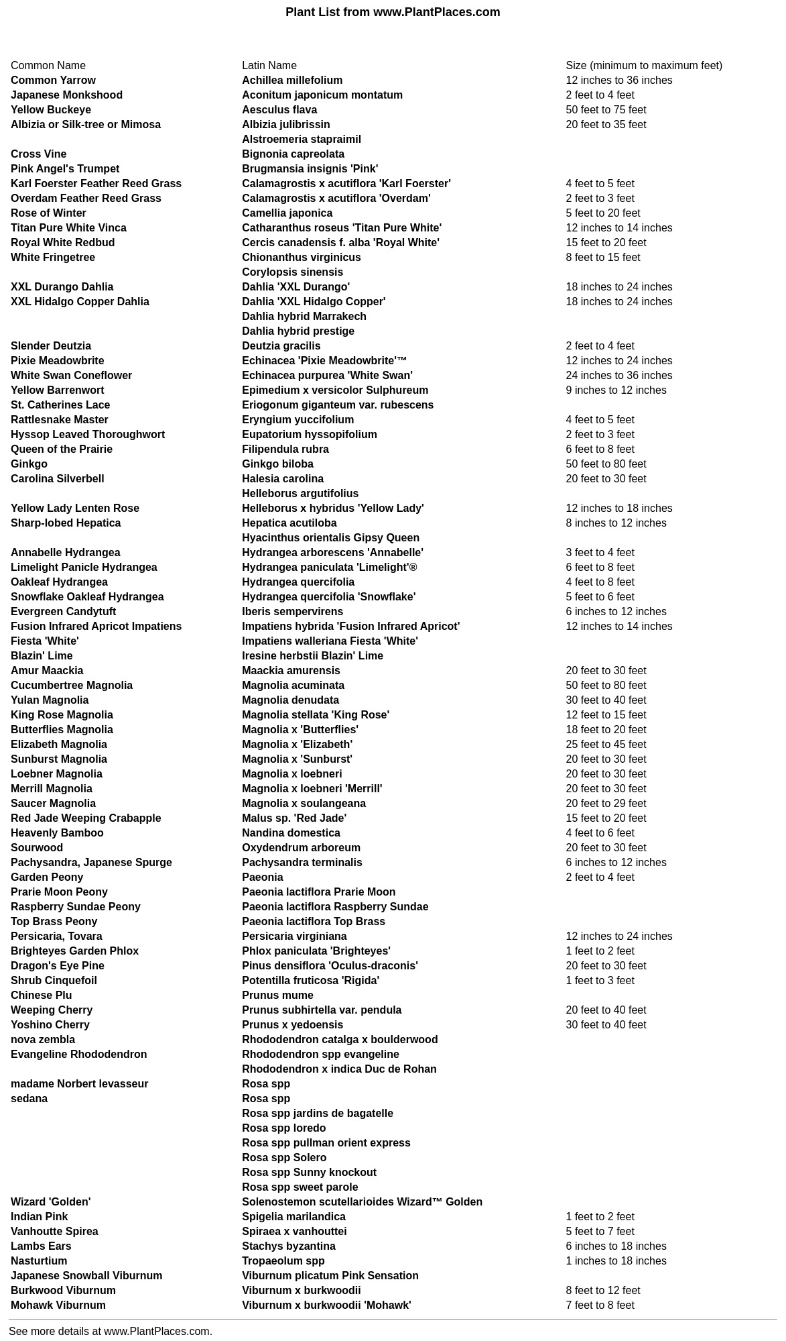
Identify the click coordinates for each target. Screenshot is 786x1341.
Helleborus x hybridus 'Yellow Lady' (333, 508)
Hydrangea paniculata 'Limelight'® (329, 567)
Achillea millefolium (292, 80)
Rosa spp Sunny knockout (309, 1172)
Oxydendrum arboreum (301, 847)
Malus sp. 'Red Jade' (294, 818)
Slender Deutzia (51, 346)
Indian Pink (39, 1216)
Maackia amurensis (291, 670)
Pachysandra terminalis (302, 862)
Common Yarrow (53, 80)
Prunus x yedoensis (292, 1024)
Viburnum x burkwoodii (301, 1290)
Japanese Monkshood (67, 95)
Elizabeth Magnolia (59, 744)
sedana (29, 1098)
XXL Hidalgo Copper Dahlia (80, 301)
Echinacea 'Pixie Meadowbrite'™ (324, 360)
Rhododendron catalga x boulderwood (340, 1039)
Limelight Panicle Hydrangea (84, 567)
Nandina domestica (291, 833)
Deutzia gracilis (281, 346)
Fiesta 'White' (45, 641)
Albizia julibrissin (286, 124)
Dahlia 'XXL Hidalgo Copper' (313, 301)
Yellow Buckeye (51, 109)
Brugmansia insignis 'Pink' (310, 168)
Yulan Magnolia (49, 700)
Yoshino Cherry (50, 1024)
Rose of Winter (48, 213)
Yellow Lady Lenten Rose (75, 508)
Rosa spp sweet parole (300, 1187)
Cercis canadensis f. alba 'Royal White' (341, 242)
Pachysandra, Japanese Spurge (91, 862)
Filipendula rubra (285, 449)
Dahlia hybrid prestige (298, 331)
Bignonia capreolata (293, 154)
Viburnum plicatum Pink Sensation (330, 1275)
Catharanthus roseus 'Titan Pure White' (342, 227)
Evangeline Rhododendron (79, 1054)
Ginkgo (29, 464)
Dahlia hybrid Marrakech (304, 316)
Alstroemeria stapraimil (301, 139)
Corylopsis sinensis (292, 272)
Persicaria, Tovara (57, 936)
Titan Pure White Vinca (69, 227)
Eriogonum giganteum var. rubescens (338, 405)
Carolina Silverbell (58, 478)
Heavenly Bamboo (57, 833)
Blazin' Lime (42, 655)
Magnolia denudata (290, 700)
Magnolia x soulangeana (304, 803)
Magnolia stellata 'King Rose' (315, 714)
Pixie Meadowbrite (58, 360)
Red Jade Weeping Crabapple (86, 818)
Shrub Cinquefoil (54, 980)
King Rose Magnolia (62, 714)
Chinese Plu (41, 995)
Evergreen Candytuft (63, 611)
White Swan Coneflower (71, 375)
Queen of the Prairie (62, 449)
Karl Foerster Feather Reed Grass (96, 183)
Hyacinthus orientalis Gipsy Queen (330, 537)
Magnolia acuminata (293, 685)
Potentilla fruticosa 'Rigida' (310, 980)
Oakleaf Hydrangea (59, 582)
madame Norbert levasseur (79, 1083)
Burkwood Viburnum (63, 1290)
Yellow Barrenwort (58, 390)
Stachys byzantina (289, 1246)
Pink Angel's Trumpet (65, 168)
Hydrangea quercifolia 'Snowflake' (328, 596)
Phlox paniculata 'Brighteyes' (316, 951)
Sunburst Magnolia (59, 759)
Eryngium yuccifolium (298, 419)
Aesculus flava (279, 109)
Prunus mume (278, 995)
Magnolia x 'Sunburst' (297, 759)
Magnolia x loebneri (292, 774)
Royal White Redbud (63, 242)
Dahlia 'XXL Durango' (296, 286)
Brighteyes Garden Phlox (75, 951)
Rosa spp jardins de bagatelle (317, 1113)
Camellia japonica (287, 213)
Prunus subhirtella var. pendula (321, 1010)
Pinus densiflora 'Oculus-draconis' (330, 965)
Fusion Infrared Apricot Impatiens (96, 626)
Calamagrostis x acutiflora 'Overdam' (336, 198)
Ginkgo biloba (278, 464)
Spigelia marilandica (294, 1216)
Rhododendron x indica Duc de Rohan (339, 1069)
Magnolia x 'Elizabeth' (297, 744)
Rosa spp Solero (284, 1157)
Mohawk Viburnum (58, 1305)
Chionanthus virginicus (301, 257)
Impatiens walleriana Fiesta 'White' (330, 641)
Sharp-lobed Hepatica (66, 523)
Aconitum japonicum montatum (322, 95)
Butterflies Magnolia (62, 729)
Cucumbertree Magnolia (72, 685)
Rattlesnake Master (60, 419)
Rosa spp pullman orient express (326, 1142)
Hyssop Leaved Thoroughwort (88, 434)
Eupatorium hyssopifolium (309, 434)
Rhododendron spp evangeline (320, 1054)
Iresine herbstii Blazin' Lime (312, 655)
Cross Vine (38, 154)
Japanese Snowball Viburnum (86, 1275)
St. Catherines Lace (61, 405)
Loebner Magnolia (57, 774)
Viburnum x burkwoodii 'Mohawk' (326, 1305)
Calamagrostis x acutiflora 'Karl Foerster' (346, 183)
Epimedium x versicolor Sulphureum (335, 390)
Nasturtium (39, 1261)
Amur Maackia (47, 670)
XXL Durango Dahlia (62, 286)
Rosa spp (266, 1083)
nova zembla (43, 1039)
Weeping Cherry (51, 1010)
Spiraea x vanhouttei (294, 1231)
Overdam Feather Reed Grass (86, 198)
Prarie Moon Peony (59, 892)
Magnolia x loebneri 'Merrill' (312, 788)
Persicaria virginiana (294, 936)
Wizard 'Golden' (50, 1202)
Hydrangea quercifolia (298, 582)
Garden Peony (47, 877)
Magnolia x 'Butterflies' (300, 729)
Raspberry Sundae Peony (76, 906)
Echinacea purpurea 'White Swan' (327, 375)
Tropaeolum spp (283, 1261)
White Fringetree (53, 257)
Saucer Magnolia (53, 803)
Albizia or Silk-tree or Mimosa (86, 124)
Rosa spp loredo (284, 1128)
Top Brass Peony (54, 921)
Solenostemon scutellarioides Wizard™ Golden (362, 1202)
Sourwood (37, 847)
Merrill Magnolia (51, 788)
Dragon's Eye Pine (58, 965)
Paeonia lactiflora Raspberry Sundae (335, 906)
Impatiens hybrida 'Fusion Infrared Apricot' (351, 626)
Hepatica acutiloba (289, 523)
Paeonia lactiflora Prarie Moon (318, 892)
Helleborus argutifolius (300, 493)
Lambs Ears (41, 1246)
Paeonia (262, 877)
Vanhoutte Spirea (55, 1231)
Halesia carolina (283, 478)
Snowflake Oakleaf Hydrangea (87, 596)
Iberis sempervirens (292, 611)
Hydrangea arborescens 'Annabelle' (332, 552)
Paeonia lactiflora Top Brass (313, 921)
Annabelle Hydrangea (66, 552)
